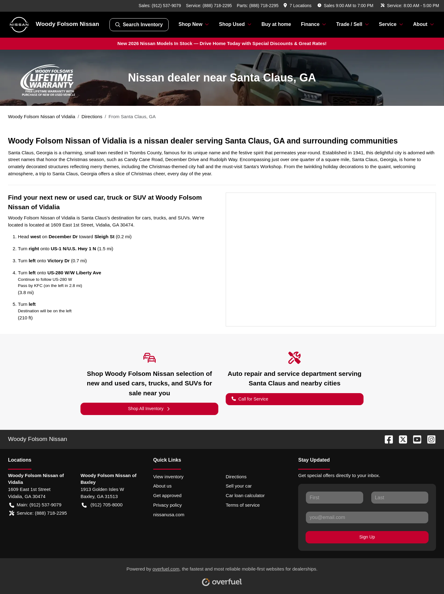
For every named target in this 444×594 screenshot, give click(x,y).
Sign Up (367, 536)
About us (162, 485)
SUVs (184, 217)
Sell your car (239, 485)
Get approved (167, 495)
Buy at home (276, 24)
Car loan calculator (245, 495)
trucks (160, 217)
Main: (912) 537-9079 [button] (35, 505)
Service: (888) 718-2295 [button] (38, 513)
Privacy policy (167, 505)
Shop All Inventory (149, 408)
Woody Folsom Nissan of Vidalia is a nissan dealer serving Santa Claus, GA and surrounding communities (203, 140)
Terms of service (243, 505)
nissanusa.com (168, 514)
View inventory (168, 476)
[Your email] (367, 517)
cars (146, 217)
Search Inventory (139, 24)
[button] (298, 5)
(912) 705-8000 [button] (102, 505)
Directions (236, 476)
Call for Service (250, 398)
